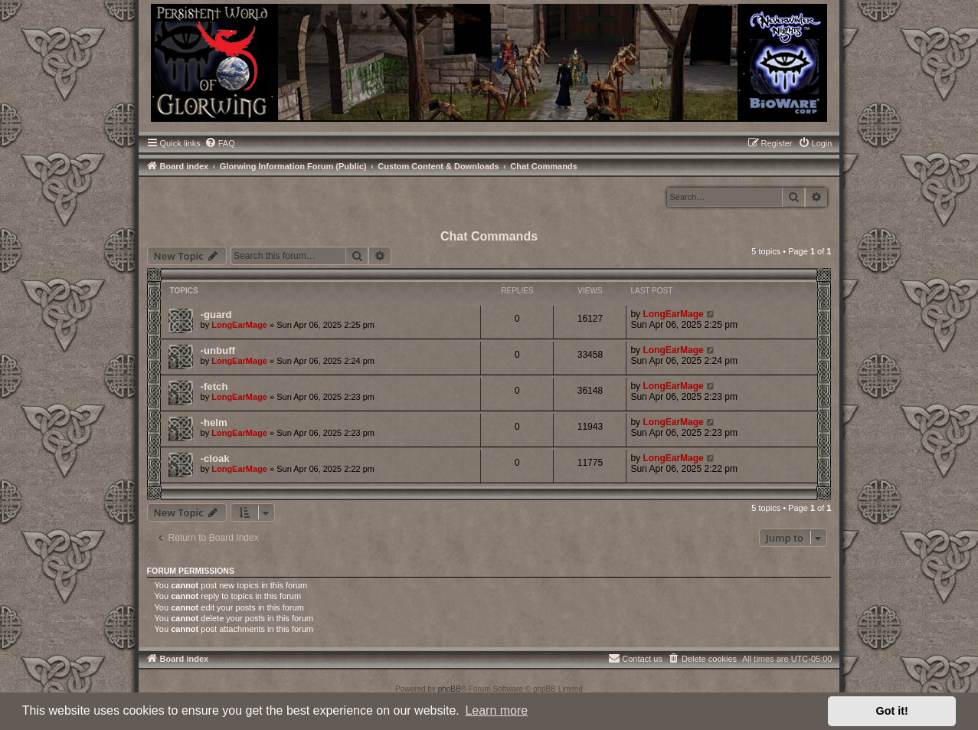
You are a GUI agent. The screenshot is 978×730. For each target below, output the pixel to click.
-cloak (215, 458)
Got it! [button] (892, 711)
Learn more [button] (496, 710)
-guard (216, 314)
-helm (214, 422)
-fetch (214, 386)
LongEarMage (239, 324)
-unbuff (218, 350)
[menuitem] (219, 143)
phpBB (449, 689)
